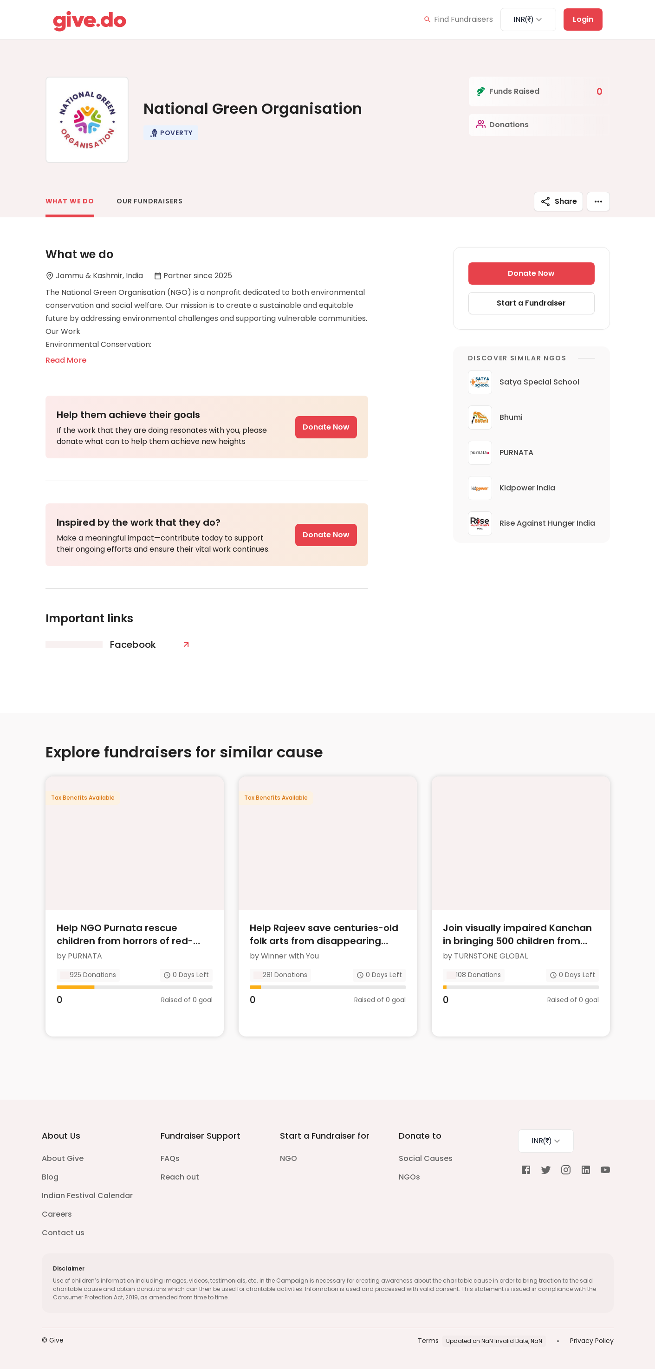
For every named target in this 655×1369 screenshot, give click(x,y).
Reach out (180, 1177)
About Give (63, 1158)
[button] (170, 132)
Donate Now (326, 427)
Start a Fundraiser (531, 303)
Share (558, 201)
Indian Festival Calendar (87, 1195)
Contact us (63, 1232)
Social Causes (426, 1158)
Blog (50, 1177)
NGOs (409, 1177)
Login (583, 19)
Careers (57, 1214)
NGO (288, 1158)
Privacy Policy (592, 1340)
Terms (428, 1340)
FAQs (170, 1158)
